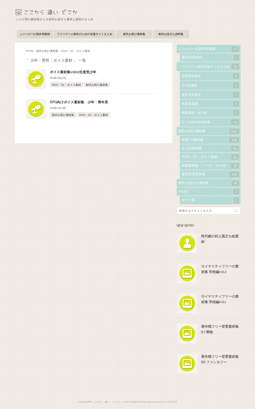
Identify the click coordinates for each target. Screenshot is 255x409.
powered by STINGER (164, 401)
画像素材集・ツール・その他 (210, 165)
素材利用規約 (210, 57)
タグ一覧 (210, 200)
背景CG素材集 (210, 140)
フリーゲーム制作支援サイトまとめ (208, 66)
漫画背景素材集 (210, 174)
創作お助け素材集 (134, 34)
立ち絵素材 (210, 85)
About (208, 191)
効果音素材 (210, 104)
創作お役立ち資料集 (170, 34)
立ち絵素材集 (210, 148)
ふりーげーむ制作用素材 (35, 34)
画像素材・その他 (210, 112)
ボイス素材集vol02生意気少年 (73, 72)
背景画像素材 (210, 76)
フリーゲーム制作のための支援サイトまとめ (84, 34)
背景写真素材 (210, 94)
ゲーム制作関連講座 (210, 122)
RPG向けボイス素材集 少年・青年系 (79, 102)
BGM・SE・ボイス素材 (66, 84)
